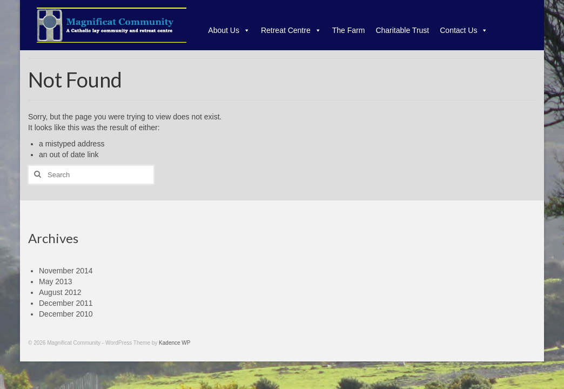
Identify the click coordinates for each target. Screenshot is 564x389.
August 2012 (60, 292)
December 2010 (66, 314)
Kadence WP (174, 343)
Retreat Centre (291, 30)
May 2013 (55, 281)
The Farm (348, 30)
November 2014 (66, 270)
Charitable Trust (402, 30)
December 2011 (66, 303)
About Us (229, 30)
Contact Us (464, 30)
